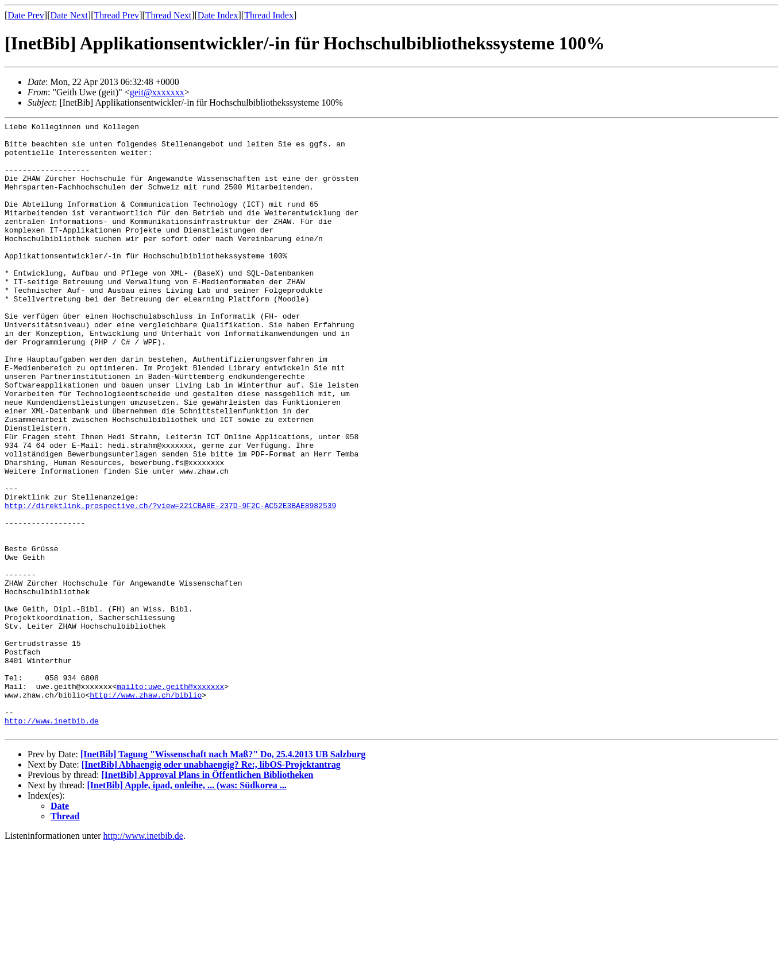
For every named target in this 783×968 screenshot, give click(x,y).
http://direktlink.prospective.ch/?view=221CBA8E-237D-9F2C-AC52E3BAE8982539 (170, 583)
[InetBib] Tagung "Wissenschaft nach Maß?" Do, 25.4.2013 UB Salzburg (222, 876)
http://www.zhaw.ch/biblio (146, 810)
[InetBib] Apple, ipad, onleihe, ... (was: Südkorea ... (187, 907)
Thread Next (168, 15)
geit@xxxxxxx (157, 92)
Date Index (218, 15)
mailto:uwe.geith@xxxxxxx (170, 800)
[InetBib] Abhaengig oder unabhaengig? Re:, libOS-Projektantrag (211, 887)
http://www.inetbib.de (52, 841)
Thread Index (269, 15)
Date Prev (25, 15)
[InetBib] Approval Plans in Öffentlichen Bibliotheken (207, 897)
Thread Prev (116, 15)
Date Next (69, 15)
